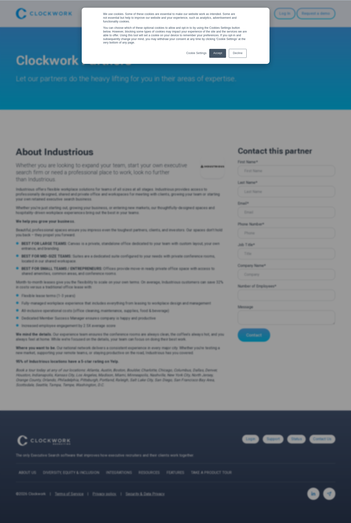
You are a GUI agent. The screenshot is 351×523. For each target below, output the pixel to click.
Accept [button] (217, 53)
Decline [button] (237, 53)
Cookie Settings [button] (196, 53)
